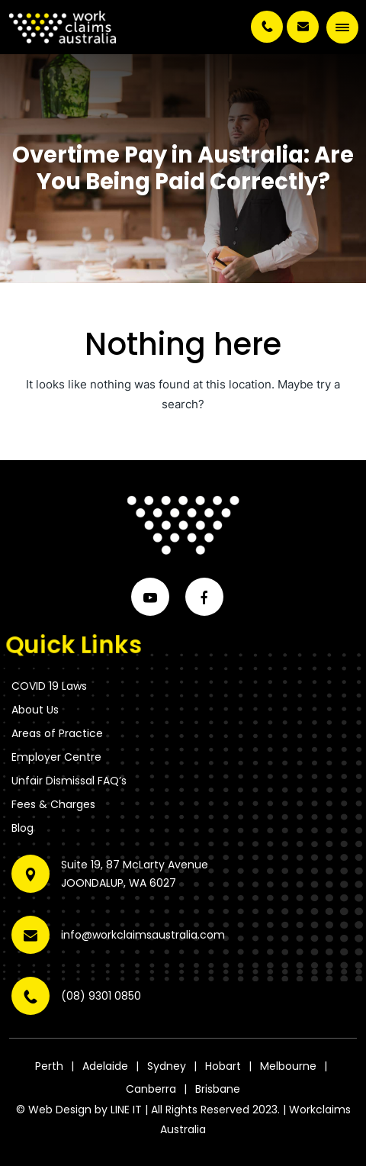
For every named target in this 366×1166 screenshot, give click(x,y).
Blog (22, 828)
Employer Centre (56, 757)
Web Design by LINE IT (85, 1109)
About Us (35, 709)
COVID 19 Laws (49, 686)
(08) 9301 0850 (267, 27)
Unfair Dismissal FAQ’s (69, 780)
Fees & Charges (53, 804)
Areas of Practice (57, 733)
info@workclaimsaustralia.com (303, 27)
